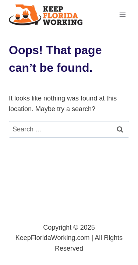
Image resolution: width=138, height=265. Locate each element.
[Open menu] (122, 14)
